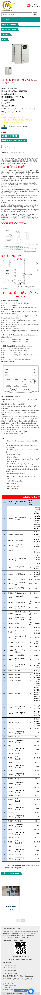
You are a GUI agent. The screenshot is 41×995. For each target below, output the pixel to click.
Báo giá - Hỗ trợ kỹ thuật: (9, 88)
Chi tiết (5, 153)
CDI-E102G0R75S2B (11, 907)
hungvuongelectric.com (29, 993)
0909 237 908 (36, 6)
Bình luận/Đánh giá (17, 153)
